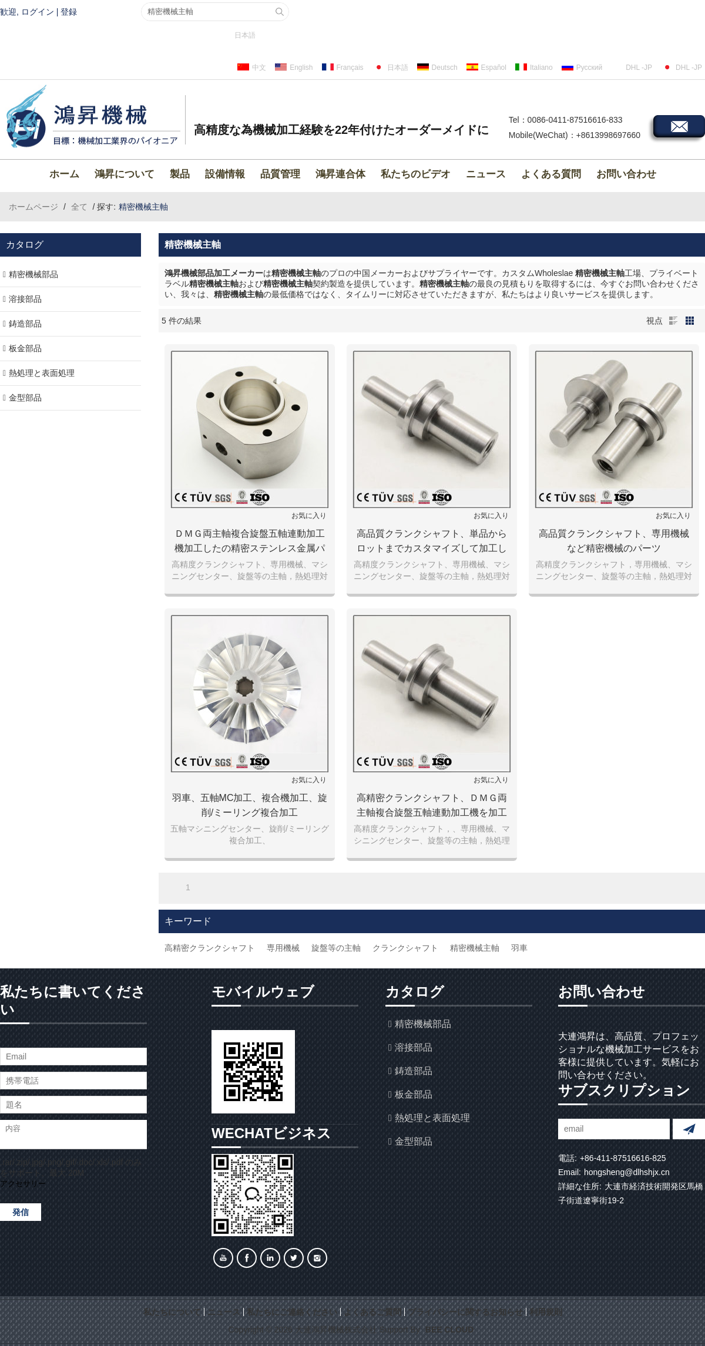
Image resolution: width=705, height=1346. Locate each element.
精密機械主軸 (474, 948)
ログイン (37, 11)
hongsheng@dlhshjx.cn (627, 1172)
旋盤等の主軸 (336, 948)
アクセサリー (23, 1183)
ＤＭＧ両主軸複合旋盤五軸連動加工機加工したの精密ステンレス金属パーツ (249, 542)
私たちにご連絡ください (292, 1312)
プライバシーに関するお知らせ (465, 1312)
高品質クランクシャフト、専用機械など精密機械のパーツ (614, 541)
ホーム (64, 174)
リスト (673, 321)
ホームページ (33, 206)
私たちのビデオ (416, 174)
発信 (20, 1212)
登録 (69, 11)
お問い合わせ (626, 174)
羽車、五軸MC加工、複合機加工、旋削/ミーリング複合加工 (250, 805)
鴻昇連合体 (340, 174)
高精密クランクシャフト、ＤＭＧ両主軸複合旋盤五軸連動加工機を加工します (432, 806)
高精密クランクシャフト (209, 948)
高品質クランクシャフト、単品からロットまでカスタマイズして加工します (432, 542)
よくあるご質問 (372, 1312)
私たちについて (172, 1312)
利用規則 (545, 1312)
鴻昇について (125, 174)
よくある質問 (551, 174)
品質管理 (280, 174)
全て (79, 206)
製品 (180, 174)
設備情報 (225, 174)
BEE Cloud (449, 1329)
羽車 (519, 948)
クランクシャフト (405, 948)
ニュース (486, 174)
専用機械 (283, 948)
